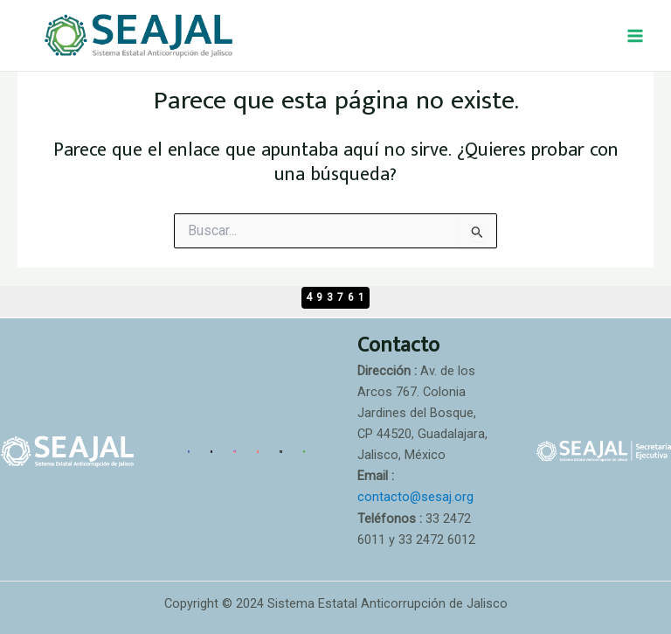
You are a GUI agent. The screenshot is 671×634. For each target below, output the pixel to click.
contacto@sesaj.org (415, 497)
